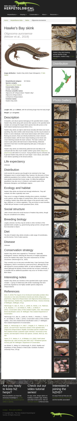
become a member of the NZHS (62, 398)
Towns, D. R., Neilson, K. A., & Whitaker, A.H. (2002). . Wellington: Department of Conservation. (25, 340)
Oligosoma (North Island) (13, 85)
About (44, 14)
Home (6, 20)
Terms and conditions (15, 410)
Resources (54, 14)
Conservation (34, 14)
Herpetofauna (12, 14)
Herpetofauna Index (16, 20)
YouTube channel (33, 402)
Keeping (23, 14)
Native (27, 20)
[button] (60, 111)
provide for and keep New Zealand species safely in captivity (13, 400)
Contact (5, 410)
